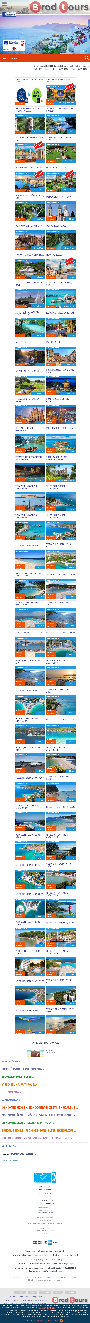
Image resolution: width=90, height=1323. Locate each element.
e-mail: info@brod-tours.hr (78, 66)
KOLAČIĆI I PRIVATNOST (47, 1309)
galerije (58, 1292)
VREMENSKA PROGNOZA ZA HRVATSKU (34, 1300)
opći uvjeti (70, 1292)
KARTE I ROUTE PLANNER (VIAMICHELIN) (32, 1297)
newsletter (45, 1292)
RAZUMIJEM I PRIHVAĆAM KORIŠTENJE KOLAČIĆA (45, 1321)
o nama (32, 1292)
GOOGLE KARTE (11, 1297)
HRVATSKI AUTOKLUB (39, 1303)
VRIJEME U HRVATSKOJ (11, 1300)
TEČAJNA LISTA (24, 1303)
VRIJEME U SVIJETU (10, 1303)
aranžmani (20, 1292)
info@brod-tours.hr (47, 1212)
